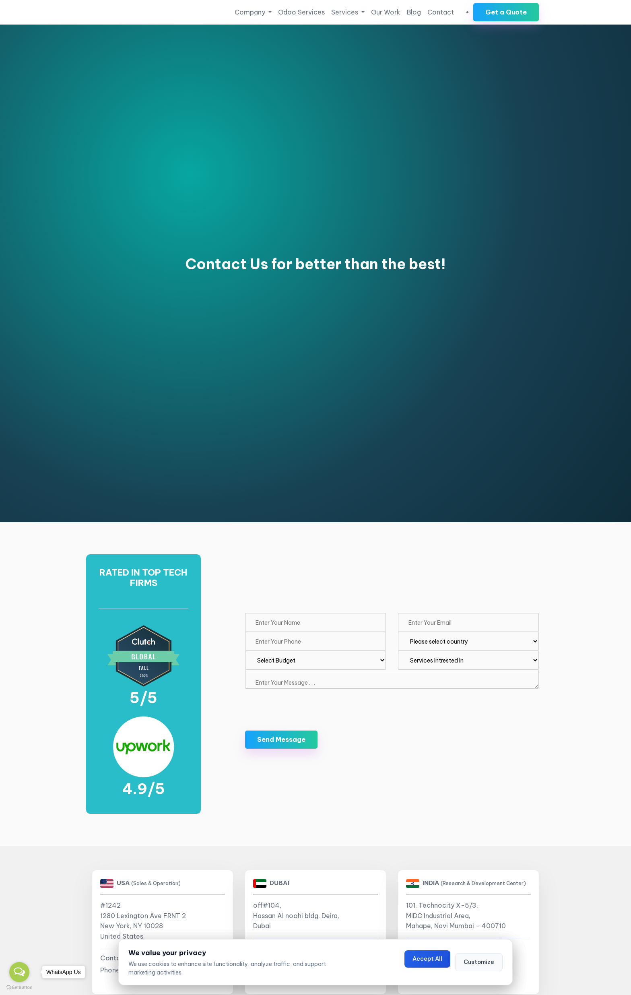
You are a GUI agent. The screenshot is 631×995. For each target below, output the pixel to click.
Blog (414, 12)
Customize (479, 962)
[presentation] (306, 704)
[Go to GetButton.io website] (19, 987)
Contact (440, 12)
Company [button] (251, 12)
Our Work (385, 12)
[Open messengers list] (19, 972)
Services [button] (345, 12)
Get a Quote (506, 12)
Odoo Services (301, 12)
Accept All (427, 958)
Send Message (281, 739)
